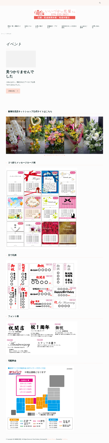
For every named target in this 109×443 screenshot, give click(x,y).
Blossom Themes (51, 439)
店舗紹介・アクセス (52, 26)
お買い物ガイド (38, 26)
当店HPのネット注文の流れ (69, 26)
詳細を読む (12, 91)
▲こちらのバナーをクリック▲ (54, 155)
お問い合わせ (95, 26)
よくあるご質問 (83, 26)
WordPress (64, 439)
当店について (28, 26)
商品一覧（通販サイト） (14, 26)
